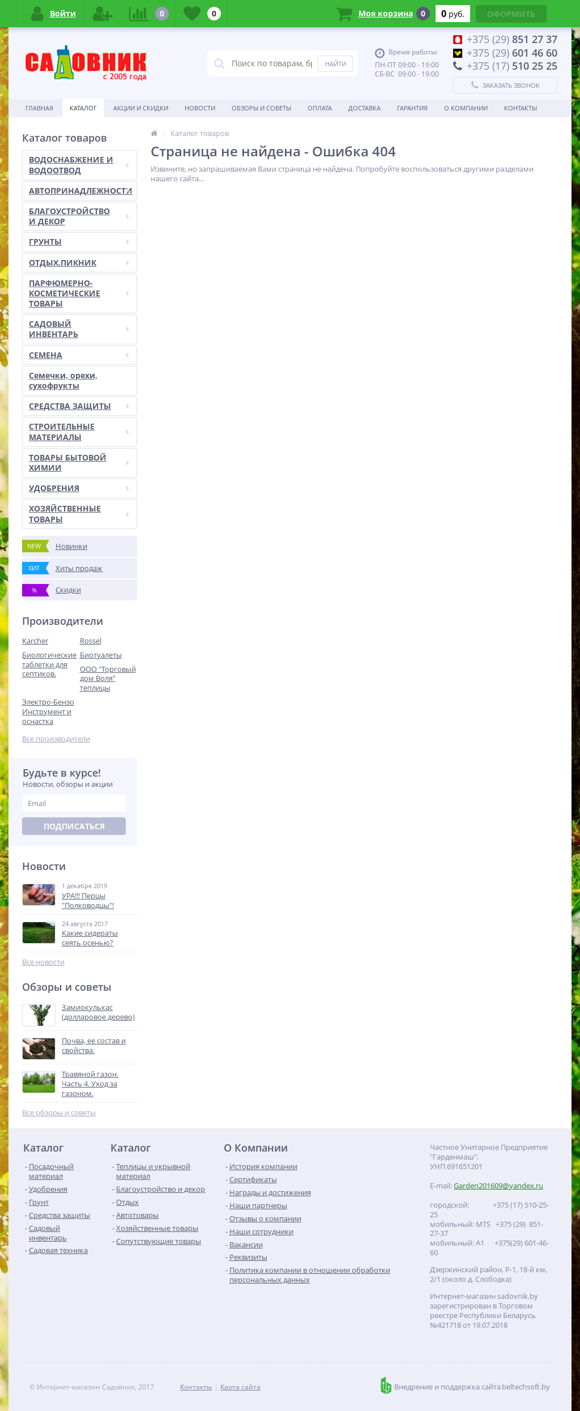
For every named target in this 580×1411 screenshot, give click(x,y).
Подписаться (74, 826)
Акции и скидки (140, 108)
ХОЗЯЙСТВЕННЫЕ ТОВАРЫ (79, 513)
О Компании (466, 108)
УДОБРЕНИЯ (79, 488)
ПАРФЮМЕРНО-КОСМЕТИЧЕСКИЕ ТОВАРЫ (79, 293)
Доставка (364, 108)
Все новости (43, 962)
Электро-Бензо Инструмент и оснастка (48, 711)
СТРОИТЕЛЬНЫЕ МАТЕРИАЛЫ (79, 431)
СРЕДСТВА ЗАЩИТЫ (79, 405)
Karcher (35, 641)
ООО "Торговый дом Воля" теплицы (108, 678)
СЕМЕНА (79, 354)
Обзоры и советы (261, 108)
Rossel (90, 641)
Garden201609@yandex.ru (498, 1185)
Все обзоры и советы (59, 1113)
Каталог (83, 108)
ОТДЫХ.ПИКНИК (79, 262)
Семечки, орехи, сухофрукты (63, 380)
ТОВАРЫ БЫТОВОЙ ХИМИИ (79, 462)
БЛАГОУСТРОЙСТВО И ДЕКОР (79, 216)
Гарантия (412, 108)
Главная (39, 108)
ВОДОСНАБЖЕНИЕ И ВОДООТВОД (79, 164)
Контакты (520, 108)
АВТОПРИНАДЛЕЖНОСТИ (81, 190)
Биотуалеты (101, 655)
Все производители (56, 739)
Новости (200, 108)
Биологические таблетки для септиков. (49, 664)
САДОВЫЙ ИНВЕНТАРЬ (79, 328)
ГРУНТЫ (79, 241)
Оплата (320, 108)
